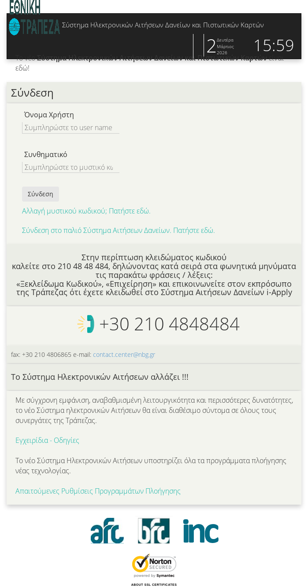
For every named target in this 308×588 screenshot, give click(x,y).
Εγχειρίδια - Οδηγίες (47, 440)
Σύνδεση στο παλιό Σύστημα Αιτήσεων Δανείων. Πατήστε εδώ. (118, 230)
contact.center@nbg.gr (124, 354)
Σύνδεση (40, 194)
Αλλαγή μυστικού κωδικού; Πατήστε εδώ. (86, 211)
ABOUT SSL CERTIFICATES (154, 584)
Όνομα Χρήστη (49, 115)
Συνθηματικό (45, 154)
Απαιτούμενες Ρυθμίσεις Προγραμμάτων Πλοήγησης (98, 491)
